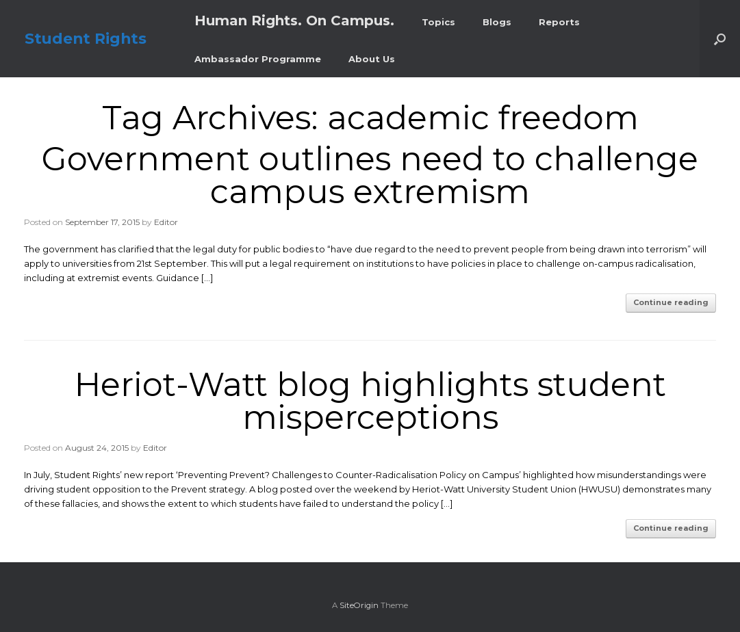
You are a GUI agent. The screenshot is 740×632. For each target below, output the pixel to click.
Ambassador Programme (257, 58)
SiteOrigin (359, 605)
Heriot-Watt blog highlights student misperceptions (370, 401)
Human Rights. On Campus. (294, 20)
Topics (438, 21)
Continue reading (671, 302)
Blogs (497, 21)
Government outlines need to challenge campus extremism (370, 175)
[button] (720, 38)
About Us (371, 58)
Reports (559, 21)
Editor (166, 222)
